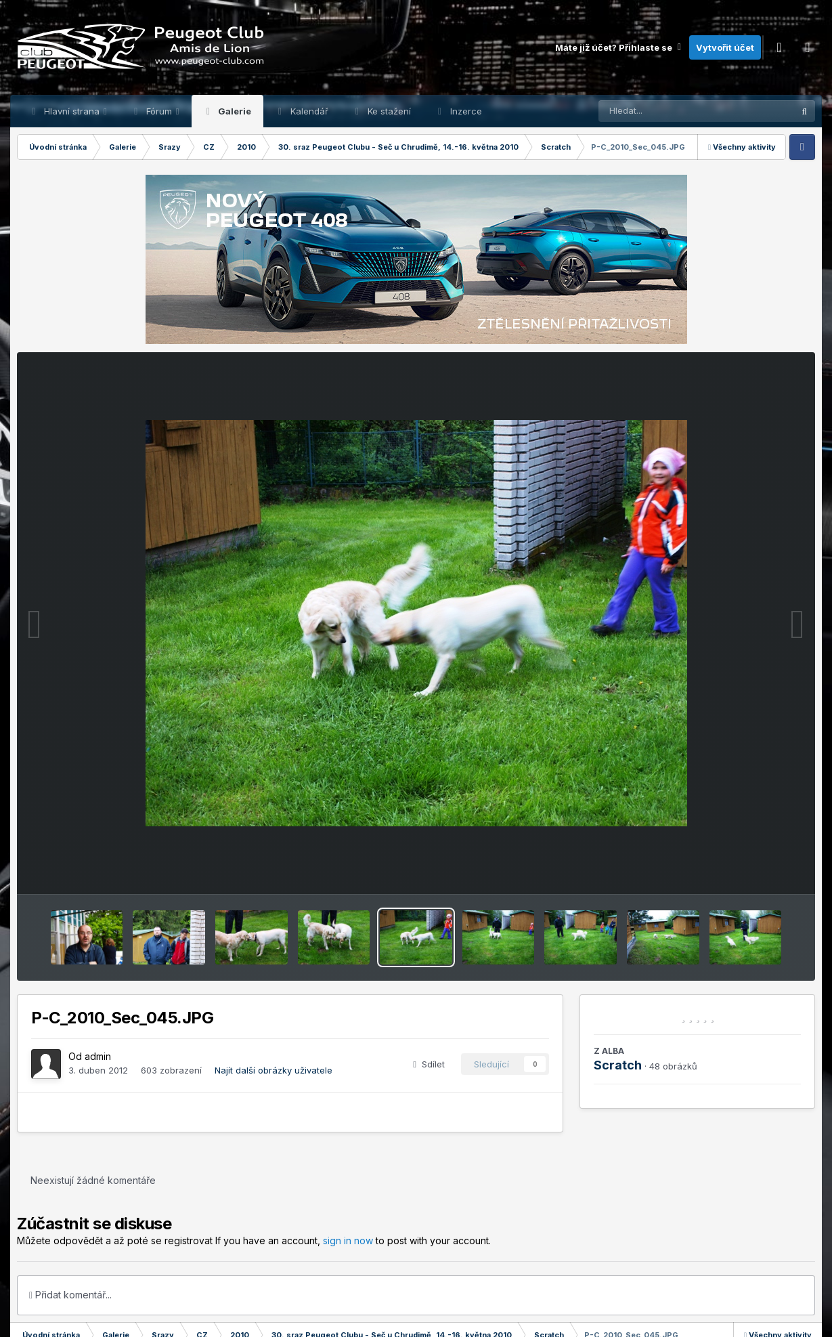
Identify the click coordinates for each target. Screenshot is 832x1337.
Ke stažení (388, 111)
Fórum (159, 111)
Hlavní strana (71, 111)
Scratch (618, 1065)
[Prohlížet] (670, 111)
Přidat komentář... (70, 1294)
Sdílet (429, 1064)
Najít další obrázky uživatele (273, 1070)
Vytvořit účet (725, 47)
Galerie (233, 111)
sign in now (348, 1240)
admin (98, 1056)
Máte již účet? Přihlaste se (618, 47)
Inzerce (464, 111)
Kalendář (308, 111)
